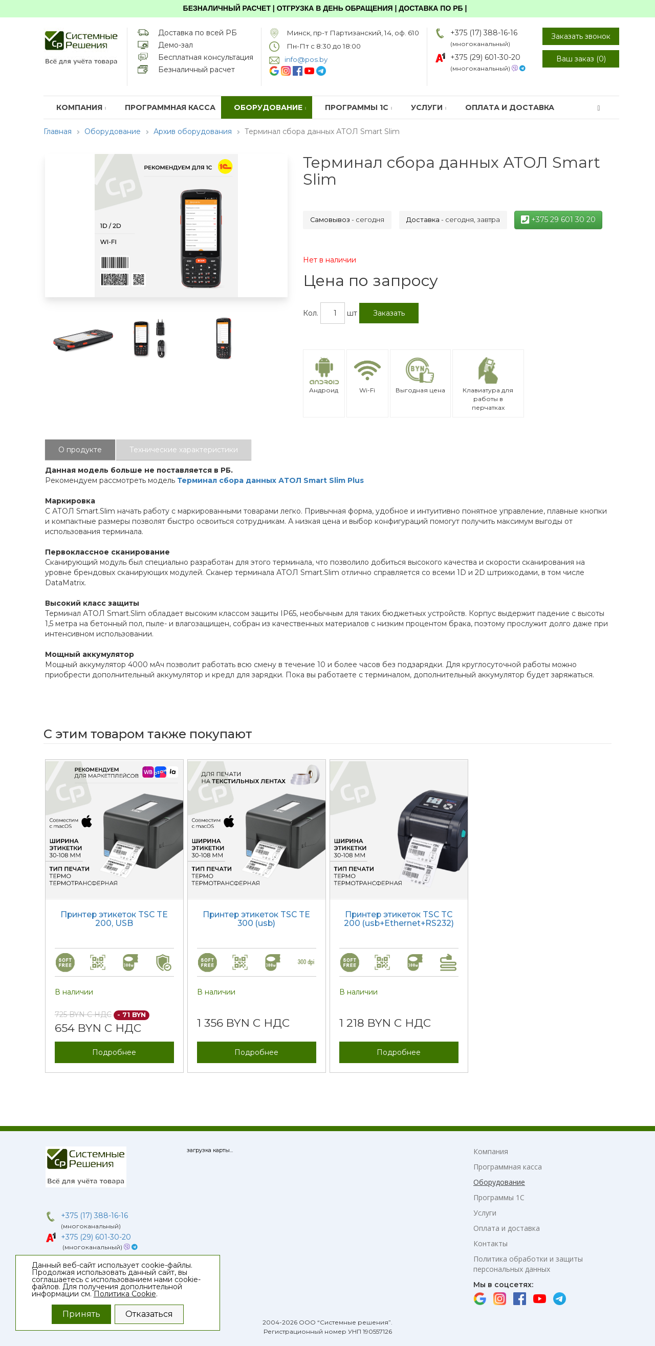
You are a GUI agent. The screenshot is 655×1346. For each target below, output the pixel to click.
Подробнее (114, 1052)
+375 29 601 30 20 (558, 219)
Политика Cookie (125, 1293)
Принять (81, 1314)
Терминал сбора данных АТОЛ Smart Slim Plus (270, 480)
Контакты (490, 1243)
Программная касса (170, 107)
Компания (81, 107)
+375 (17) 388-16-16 (483, 32)
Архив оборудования (193, 131)
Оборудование (270, 107)
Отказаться (149, 1314)
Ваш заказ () (581, 58)
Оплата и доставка (509, 107)
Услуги (429, 107)
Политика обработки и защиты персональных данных (528, 1264)
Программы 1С (358, 107)
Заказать (389, 313)
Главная (57, 131)
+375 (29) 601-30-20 (485, 57)
